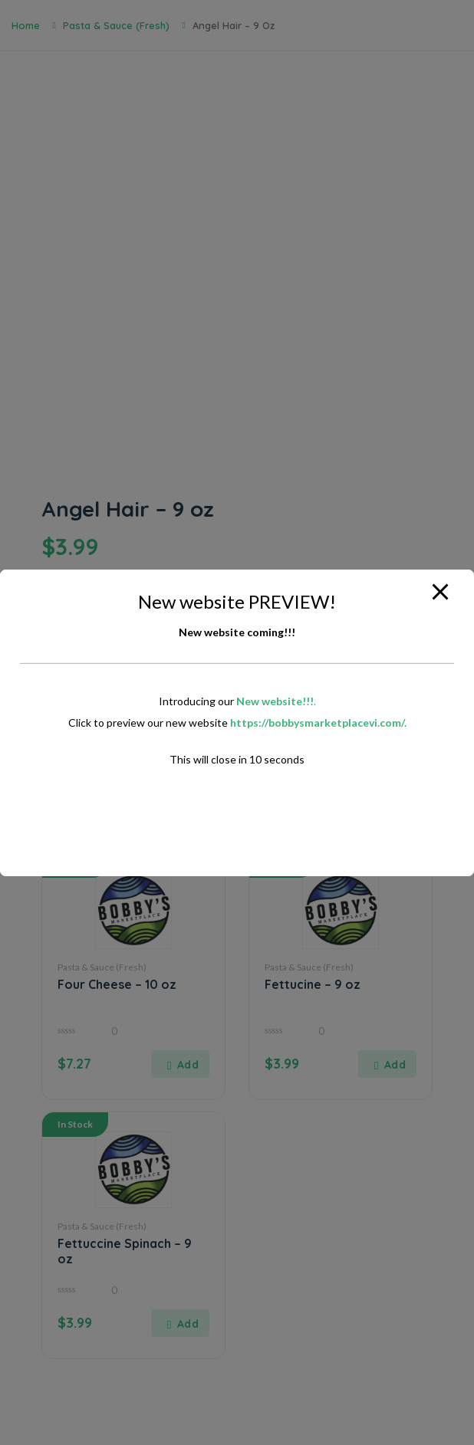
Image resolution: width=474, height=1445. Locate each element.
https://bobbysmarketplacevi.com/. (318, 722)
